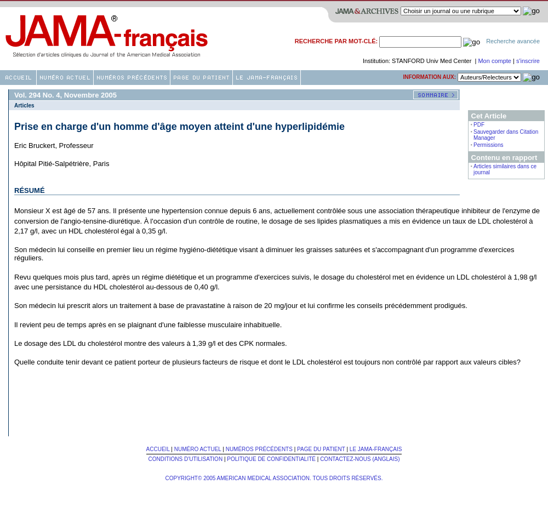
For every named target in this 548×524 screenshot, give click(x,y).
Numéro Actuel (197, 449)
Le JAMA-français (376, 449)
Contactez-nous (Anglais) (359, 459)
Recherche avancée (513, 41)
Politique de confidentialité (271, 459)
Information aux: (429, 77)
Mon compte (495, 61)
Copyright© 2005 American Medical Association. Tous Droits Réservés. (274, 478)
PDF (478, 125)
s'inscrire (528, 61)
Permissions (488, 145)
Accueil (158, 449)
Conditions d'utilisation (185, 459)
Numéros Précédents (259, 449)
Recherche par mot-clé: (336, 41)
